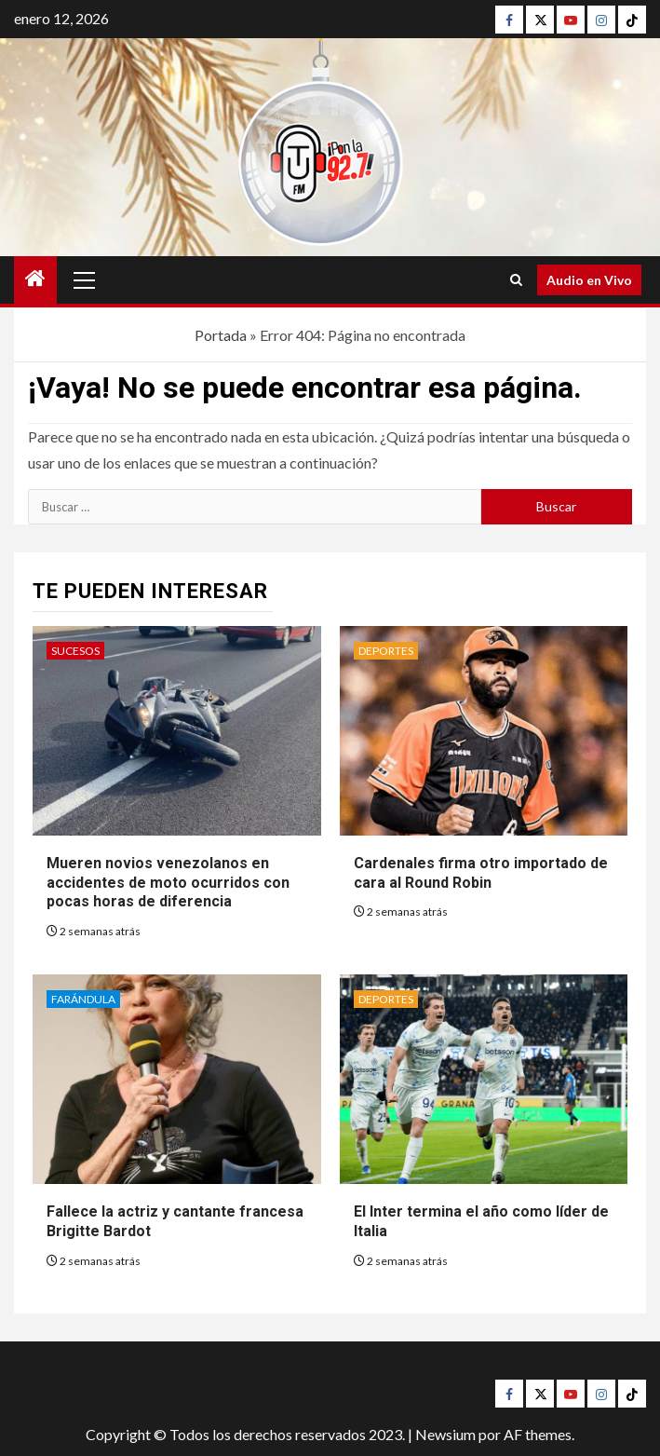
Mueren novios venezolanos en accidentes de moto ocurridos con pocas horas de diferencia (168, 882)
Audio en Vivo (589, 280)
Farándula (83, 999)
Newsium (445, 1434)
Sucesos (75, 651)
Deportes (385, 651)
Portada (221, 335)
